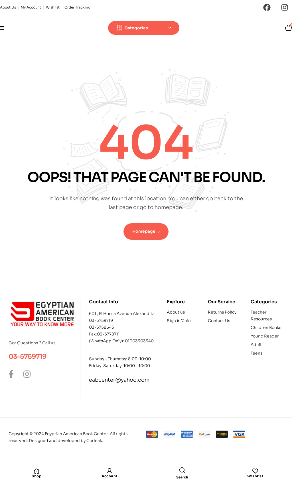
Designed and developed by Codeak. (66, 440)
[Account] (109, 471)
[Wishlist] (255, 471)
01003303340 (139, 340)
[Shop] (36, 471)
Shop (36, 476)
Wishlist (255, 476)
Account (109, 476)
